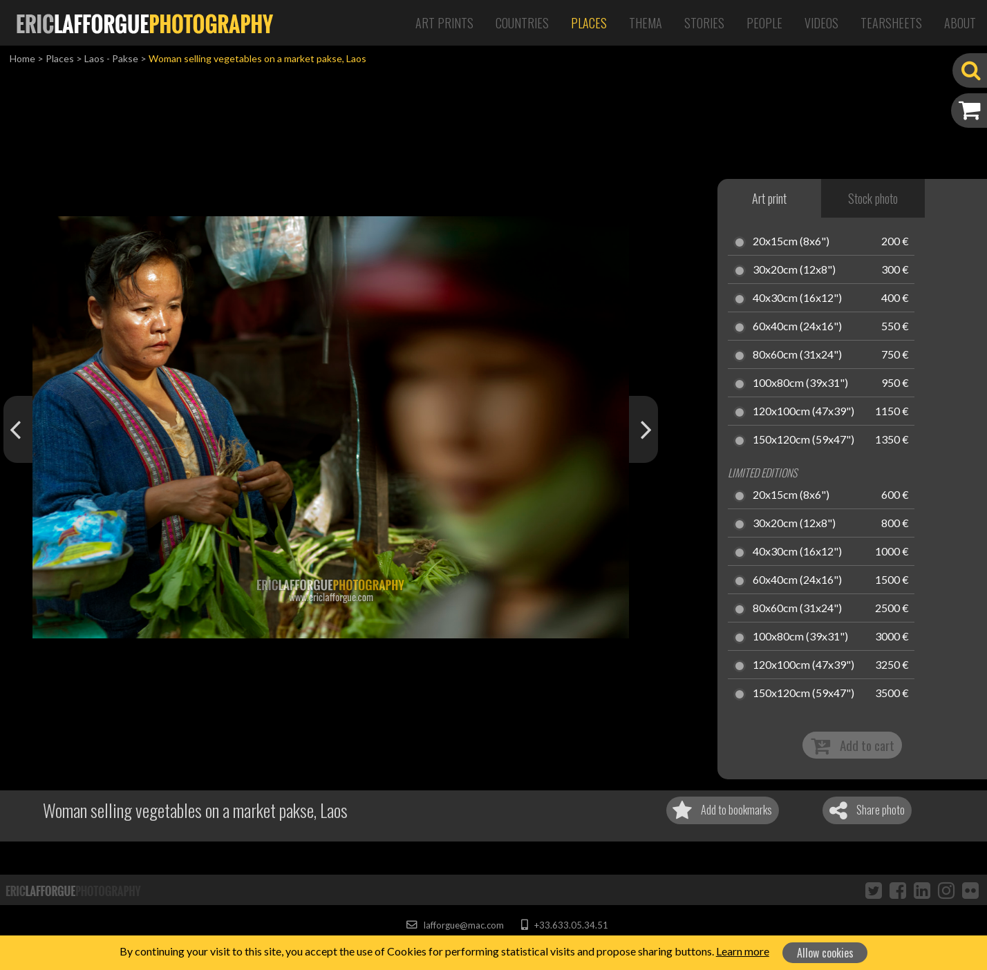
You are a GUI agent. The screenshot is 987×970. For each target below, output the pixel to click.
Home (22, 58)
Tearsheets (891, 23)
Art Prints (444, 23)
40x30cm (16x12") (797, 298)
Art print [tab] (769, 198)
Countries (522, 23)
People (764, 23)
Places (589, 23)
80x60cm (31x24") (797, 355)
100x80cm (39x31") (800, 383)
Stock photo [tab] (873, 198)
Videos (821, 23)
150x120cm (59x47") (803, 440)
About (960, 23)
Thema (645, 23)
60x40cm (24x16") (797, 326)
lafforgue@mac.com (454, 925)
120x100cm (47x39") (803, 411)
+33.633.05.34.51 (564, 925)
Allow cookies (825, 952)
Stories (704, 23)
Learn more (742, 951)
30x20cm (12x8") (794, 270)
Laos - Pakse (111, 58)
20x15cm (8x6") (791, 241)
